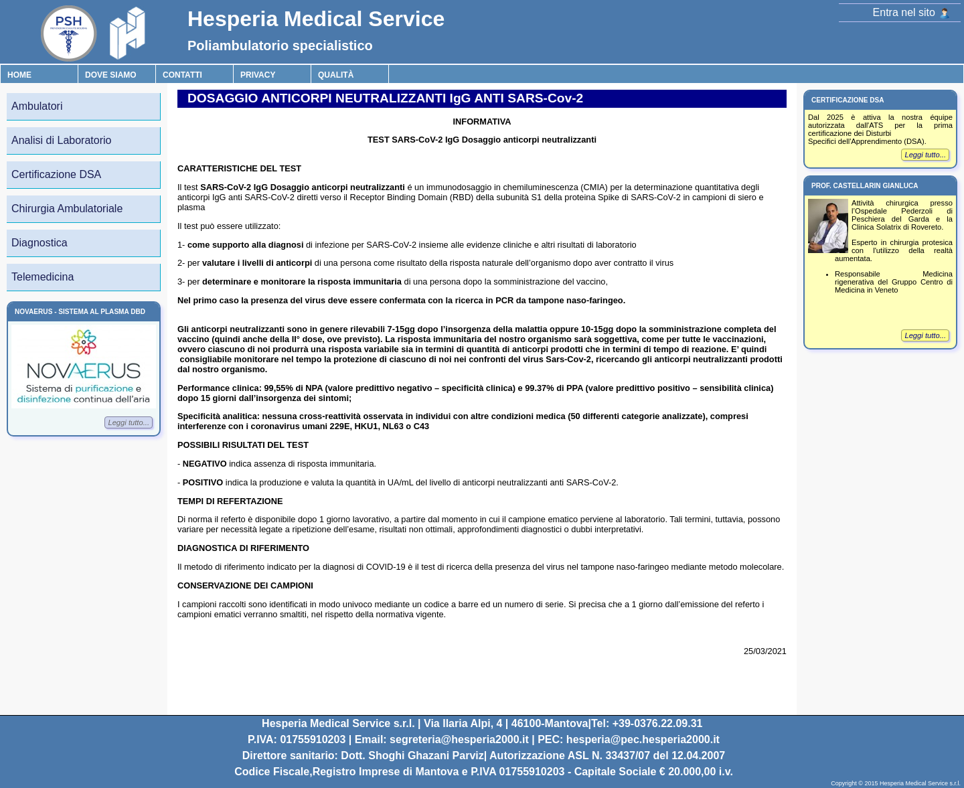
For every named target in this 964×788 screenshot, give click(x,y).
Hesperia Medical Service (316, 19)
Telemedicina (42, 277)
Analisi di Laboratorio (61, 140)
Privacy (257, 75)
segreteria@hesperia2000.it (459, 739)
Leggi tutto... (128, 422)
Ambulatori (36, 106)
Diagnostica (39, 242)
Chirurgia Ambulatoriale (67, 208)
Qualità (335, 75)
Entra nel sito (911, 12)
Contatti (182, 75)
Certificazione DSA (56, 174)
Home (19, 75)
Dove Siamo (111, 75)
